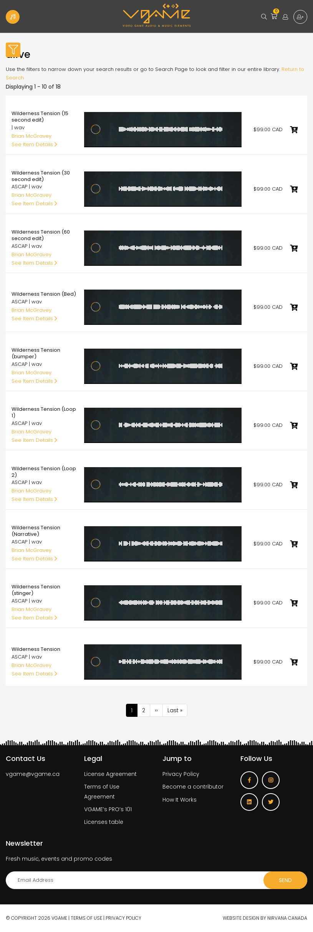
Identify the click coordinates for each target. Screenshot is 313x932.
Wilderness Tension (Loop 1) (44, 412)
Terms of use (86, 918)
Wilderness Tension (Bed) (44, 294)
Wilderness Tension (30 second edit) (41, 176)
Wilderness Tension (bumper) (36, 353)
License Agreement (110, 774)
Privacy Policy (180, 774)
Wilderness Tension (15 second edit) (40, 116)
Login (285, 16)
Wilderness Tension (36, 649)
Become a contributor (193, 786)
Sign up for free (300, 17)
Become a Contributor (13, 17)
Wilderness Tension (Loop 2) (44, 472)
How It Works (179, 800)
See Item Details (34, 144)
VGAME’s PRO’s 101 (108, 809)
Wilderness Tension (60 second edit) (41, 235)
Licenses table (103, 822)
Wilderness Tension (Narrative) (36, 531)
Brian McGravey (31, 136)
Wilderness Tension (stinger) (36, 590)
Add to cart (293, 129)
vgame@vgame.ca (33, 774)
